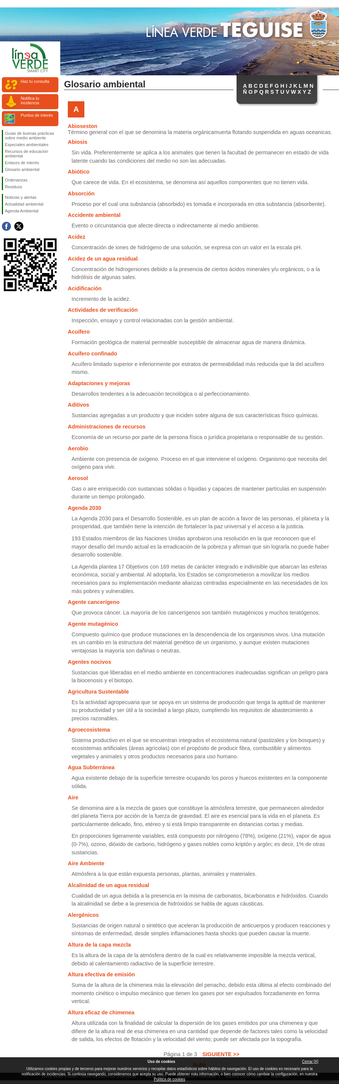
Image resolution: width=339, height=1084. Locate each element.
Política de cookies (169, 1079)
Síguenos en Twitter (18, 226)
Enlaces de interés (22, 162)
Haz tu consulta (35, 81)
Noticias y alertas (21, 197)
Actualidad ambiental (24, 204)
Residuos (13, 186)
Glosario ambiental (22, 169)
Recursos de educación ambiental (26, 153)
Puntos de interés (37, 115)
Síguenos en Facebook (6, 226)
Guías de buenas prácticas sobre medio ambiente (29, 135)
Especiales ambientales (27, 144)
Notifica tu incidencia (30, 100)
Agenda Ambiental (21, 211)
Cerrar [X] (310, 1062)
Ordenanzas (16, 180)
